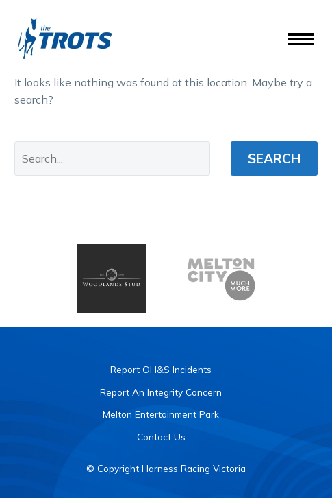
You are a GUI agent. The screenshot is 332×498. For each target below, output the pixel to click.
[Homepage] (65, 38)
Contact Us (161, 436)
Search (274, 158)
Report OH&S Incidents (161, 369)
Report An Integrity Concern (161, 392)
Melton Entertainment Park (161, 414)
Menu (301, 39)
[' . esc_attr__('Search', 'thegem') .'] (112, 158)
